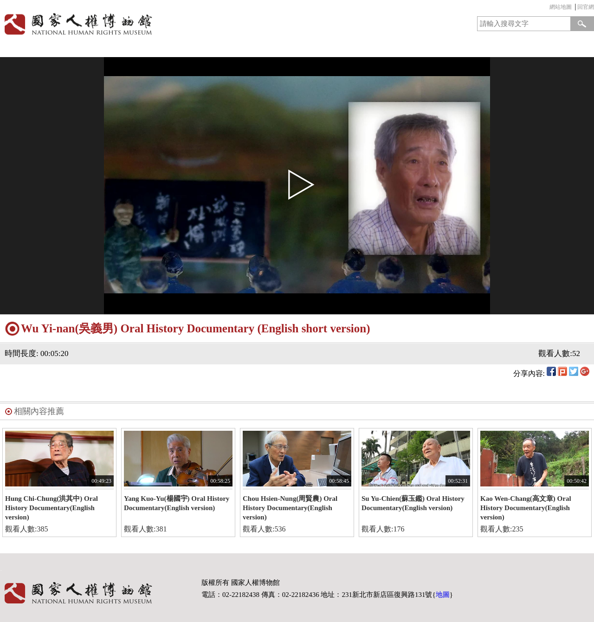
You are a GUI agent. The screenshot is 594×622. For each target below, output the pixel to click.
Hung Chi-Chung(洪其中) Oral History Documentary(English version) (51, 508)
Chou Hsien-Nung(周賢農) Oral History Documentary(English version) (290, 508)
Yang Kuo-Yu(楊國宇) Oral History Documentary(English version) (176, 503)
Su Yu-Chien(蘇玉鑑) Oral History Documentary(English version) (413, 503)
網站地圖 (560, 7)
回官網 (585, 7)
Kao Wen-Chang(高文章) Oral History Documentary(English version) (525, 508)
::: (547, 8)
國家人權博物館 (145, 24)
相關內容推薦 (39, 411)
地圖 (443, 594)
